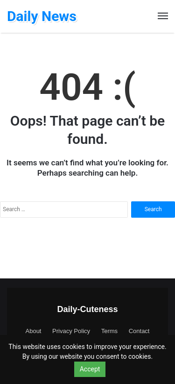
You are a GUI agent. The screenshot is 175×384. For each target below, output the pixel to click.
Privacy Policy (71, 330)
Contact (139, 330)
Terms (109, 330)
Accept (90, 369)
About (34, 330)
